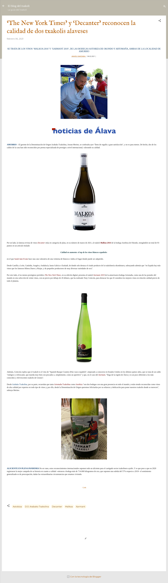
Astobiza (17, 506)
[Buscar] (164, 6)
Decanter (57, 506)
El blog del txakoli (19, 5)
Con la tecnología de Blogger (84, 576)
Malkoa (69, 506)
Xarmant (80, 506)
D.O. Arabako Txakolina (37, 506)
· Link (84, 487)
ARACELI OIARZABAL (79, 56)
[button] (159, 21)
